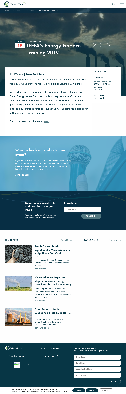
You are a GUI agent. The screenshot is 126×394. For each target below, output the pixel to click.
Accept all (78, 390)
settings (64, 391)
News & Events (16, 10)
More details (107, 390)
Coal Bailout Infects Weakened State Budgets (51, 305)
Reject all (92, 390)
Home (7, 10)
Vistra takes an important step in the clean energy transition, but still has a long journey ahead (53, 278)
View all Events (115, 235)
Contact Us (55, 343)
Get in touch (22, 170)
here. (46, 116)
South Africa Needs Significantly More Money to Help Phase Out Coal (52, 244)
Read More (41, 264)
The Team (43, 343)
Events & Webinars (28, 10)
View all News (66, 235)
